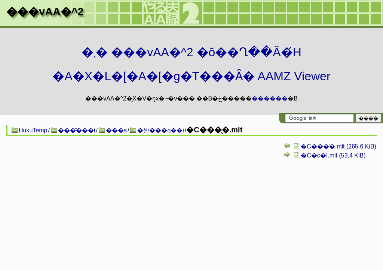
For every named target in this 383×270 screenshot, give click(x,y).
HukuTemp (33, 130)
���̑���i (76, 130)
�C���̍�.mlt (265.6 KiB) (338, 146)
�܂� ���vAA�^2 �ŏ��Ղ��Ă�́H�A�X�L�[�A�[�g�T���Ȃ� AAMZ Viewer (191, 64)
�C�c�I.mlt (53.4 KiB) (333, 155)
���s (116, 130)
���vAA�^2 (44, 12)
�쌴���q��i (160, 130)
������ (270, 98)
